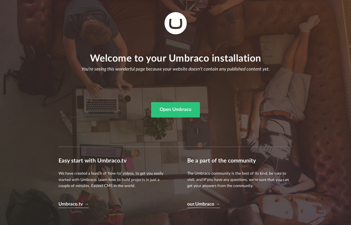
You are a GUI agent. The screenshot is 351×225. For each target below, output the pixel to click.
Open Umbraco (175, 109)
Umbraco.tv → (73, 204)
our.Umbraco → (203, 204)
